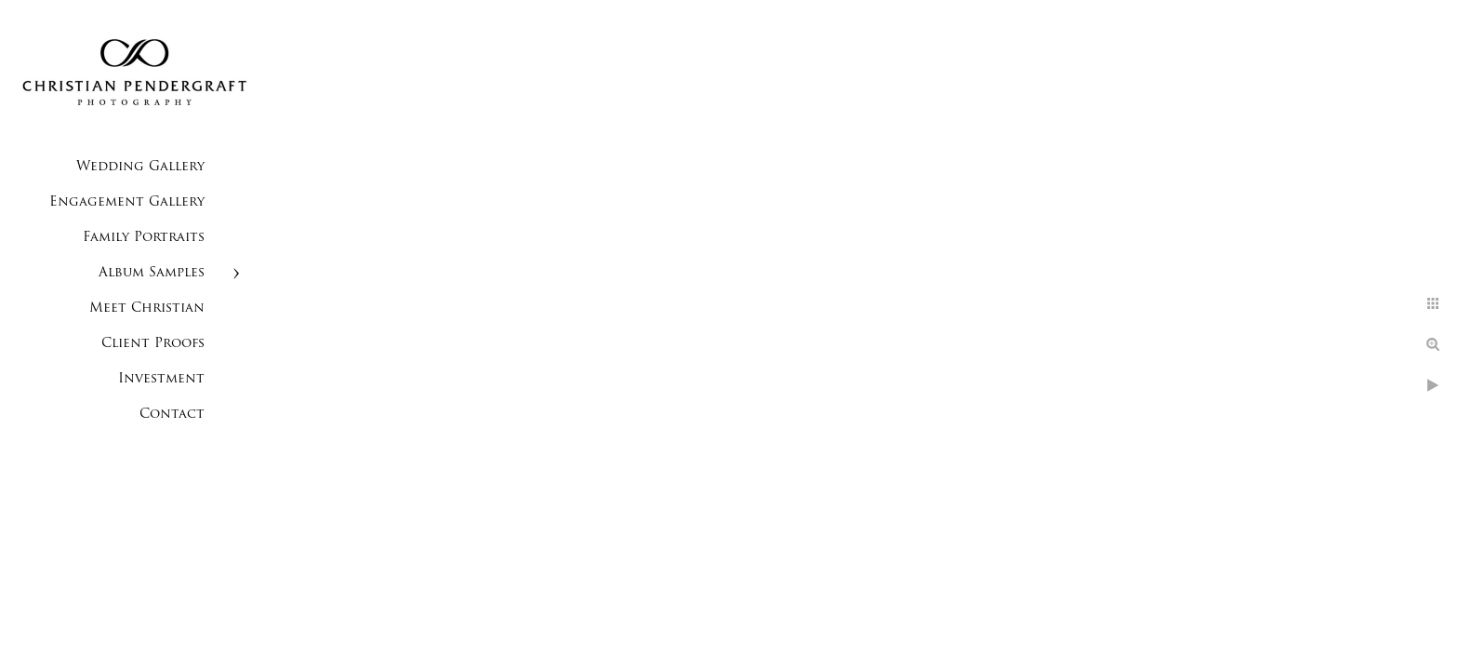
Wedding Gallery (140, 167)
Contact (172, 415)
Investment (161, 379)
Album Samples (152, 273)
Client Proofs (153, 344)
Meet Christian (147, 308)
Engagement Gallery (127, 202)
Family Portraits (144, 238)
